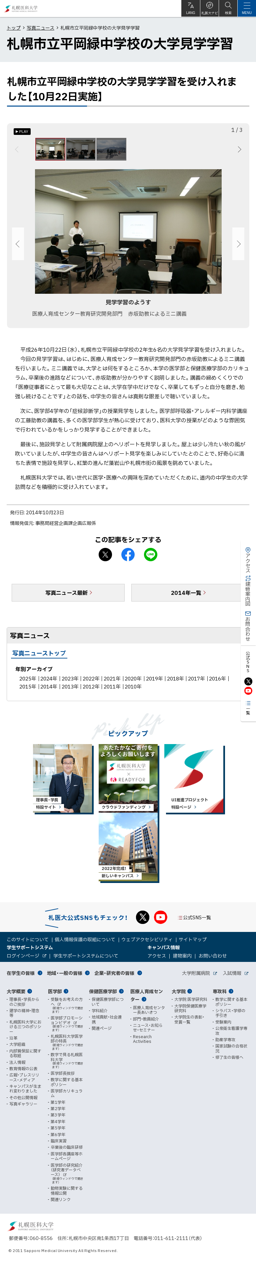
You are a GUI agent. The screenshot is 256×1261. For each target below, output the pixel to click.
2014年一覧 (186, 595)
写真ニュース (40, 27)
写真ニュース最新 (66, 595)
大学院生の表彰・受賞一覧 (189, 1019)
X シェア (105, 557)
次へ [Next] (238, 151)
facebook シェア (128, 557)
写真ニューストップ (39, 655)
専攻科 (220, 991)
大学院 (179, 991)
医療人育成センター (146, 995)
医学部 (55, 991)
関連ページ (102, 1028)
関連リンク (61, 1199)
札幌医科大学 (21, 8)
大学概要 (16, 991)
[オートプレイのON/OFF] (22, 131)
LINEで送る (150, 557)
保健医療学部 (103, 991)
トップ (14, 27)
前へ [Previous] (18, 151)
